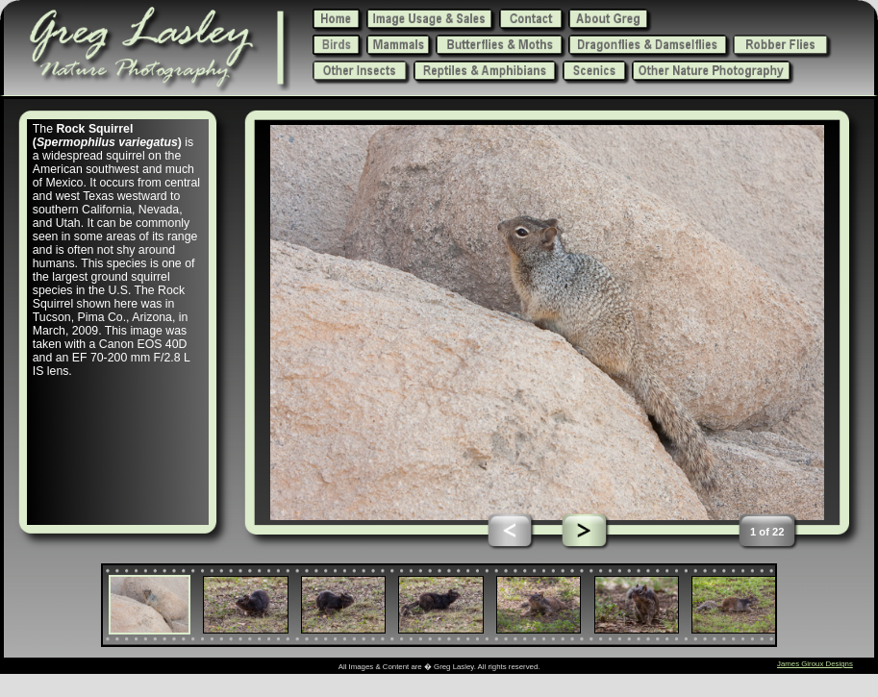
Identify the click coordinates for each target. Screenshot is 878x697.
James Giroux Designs (815, 664)
